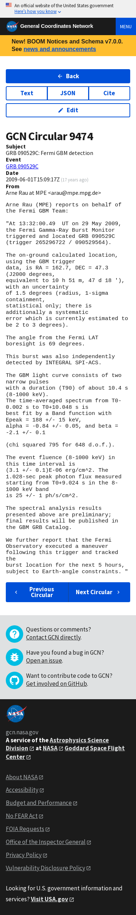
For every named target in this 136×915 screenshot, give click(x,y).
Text (26, 93)
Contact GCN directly (53, 637)
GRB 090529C (22, 166)
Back (68, 76)
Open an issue (44, 660)
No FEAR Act (22, 816)
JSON (67, 93)
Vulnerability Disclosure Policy (45, 868)
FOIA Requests (25, 829)
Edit (68, 110)
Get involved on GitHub (56, 684)
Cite (109, 93)
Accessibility (22, 790)
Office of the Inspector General (46, 842)
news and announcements (60, 49)
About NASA (22, 777)
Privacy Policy (24, 855)
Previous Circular (33, 592)
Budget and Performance (39, 803)
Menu (126, 26)
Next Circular (98, 592)
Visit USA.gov (49, 899)
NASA (50, 748)
